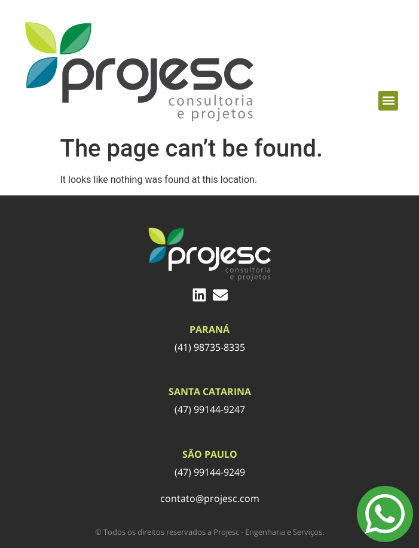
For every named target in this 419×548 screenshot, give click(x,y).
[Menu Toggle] (385, 514)
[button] (388, 101)
